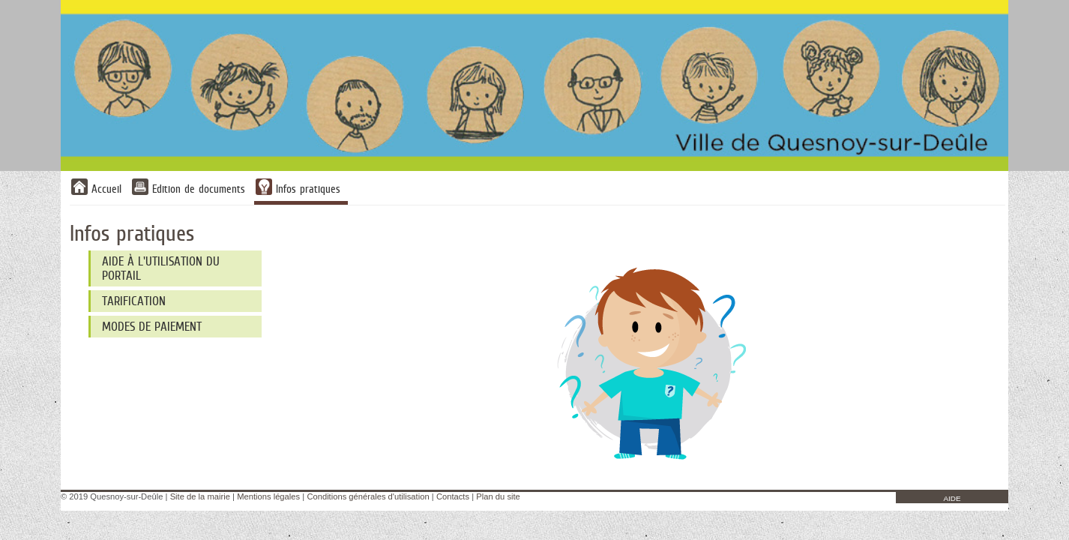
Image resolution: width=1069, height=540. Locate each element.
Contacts (452, 496)
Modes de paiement (152, 327)
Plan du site (498, 496)
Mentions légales (268, 496)
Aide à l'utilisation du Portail (161, 268)
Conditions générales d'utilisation (368, 496)
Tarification (134, 301)
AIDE (951, 498)
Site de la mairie (200, 496)
